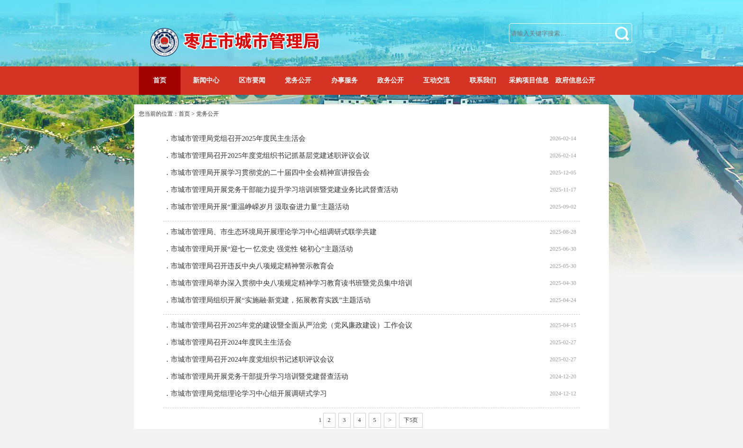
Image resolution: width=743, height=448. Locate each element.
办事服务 (344, 80)
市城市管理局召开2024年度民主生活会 (231, 342)
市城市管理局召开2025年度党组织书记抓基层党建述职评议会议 (270, 155)
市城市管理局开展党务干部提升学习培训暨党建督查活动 (259, 376)
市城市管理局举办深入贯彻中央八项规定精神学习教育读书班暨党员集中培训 (291, 283)
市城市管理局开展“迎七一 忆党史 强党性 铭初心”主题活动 (262, 249)
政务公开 (390, 80)
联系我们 (483, 80)
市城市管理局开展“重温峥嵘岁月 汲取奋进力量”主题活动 (260, 206)
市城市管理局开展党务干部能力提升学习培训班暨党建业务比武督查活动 (284, 189)
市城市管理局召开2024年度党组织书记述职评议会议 (252, 359)
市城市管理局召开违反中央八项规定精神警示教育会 (252, 266)
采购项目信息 (529, 80)
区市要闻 (252, 80)
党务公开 (298, 80)
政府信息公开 (575, 80)
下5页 (411, 420)
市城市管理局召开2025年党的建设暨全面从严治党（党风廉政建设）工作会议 (291, 325)
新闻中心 (206, 80)
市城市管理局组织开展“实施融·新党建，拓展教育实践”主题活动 (271, 300)
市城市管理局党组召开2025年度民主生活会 (238, 138)
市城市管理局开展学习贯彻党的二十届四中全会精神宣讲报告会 (270, 172)
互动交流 (436, 80)
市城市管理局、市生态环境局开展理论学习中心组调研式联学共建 (274, 232)
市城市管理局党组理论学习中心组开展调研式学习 (249, 393)
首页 (159, 80)
